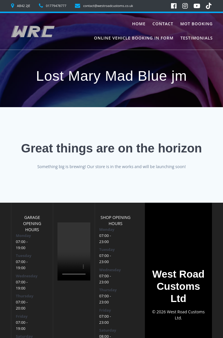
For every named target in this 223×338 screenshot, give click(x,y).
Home (138, 23)
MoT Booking (196, 23)
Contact (162, 23)
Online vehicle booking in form (134, 38)
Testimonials (196, 38)
